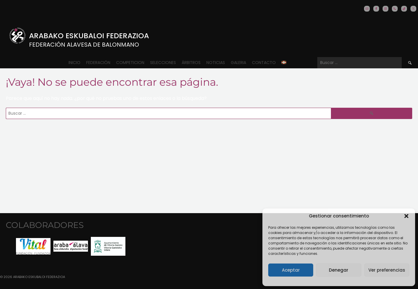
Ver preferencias (386, 270)
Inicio (74, 62)
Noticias (215, 62)
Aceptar (291, 270)
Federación (98, 62)
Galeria (238, 62)
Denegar (338, 270)
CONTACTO (264, 62)
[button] (406, 216)
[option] (33, 246)
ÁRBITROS (191, 62)
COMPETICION (130, 62)
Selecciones (163, 62)
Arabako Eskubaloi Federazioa (89, 36)
